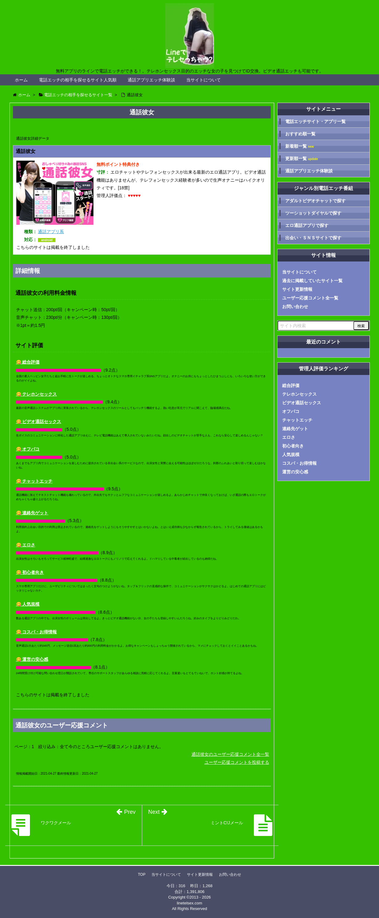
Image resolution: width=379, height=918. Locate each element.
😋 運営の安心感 (32, 659)
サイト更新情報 (297, 289)
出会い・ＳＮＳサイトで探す (313, 238)
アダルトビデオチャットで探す (315, 201)
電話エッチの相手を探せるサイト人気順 (78, 79)
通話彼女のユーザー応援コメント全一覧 (230, 754)
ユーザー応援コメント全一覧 (310, 297)
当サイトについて (203, 79)
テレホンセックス (299, 394)
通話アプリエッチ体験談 (151, 79)
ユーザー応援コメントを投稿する (236, 762)
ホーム (21, 79)
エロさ (288, 437)
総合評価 (290, 385)
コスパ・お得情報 (299, 463)
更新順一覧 (301, 158)
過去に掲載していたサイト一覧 (312, 280)
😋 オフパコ (28, 449)
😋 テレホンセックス (36, 394)
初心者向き (293, 445)
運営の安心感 (295, 471)
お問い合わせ (295, 306)
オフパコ (290, 411)
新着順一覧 (299, 146)
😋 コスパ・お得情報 (36, 631)
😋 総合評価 (28, 362)
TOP (141, 874)
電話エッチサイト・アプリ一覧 (315, 121)
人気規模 (290, 454)
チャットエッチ (297, 420)
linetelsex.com (189, 903)
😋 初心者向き (30, 572)
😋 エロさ (25, 544)
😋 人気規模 (28, 604)
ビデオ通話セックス (301, 402)
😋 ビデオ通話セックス (38, 421)
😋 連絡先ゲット (32, 512)
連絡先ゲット (295, 428)
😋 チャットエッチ (34, 481)
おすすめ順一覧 (300, 134)
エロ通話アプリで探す (306, 225)
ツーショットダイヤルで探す (313, 213)
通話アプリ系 (51, 231)
